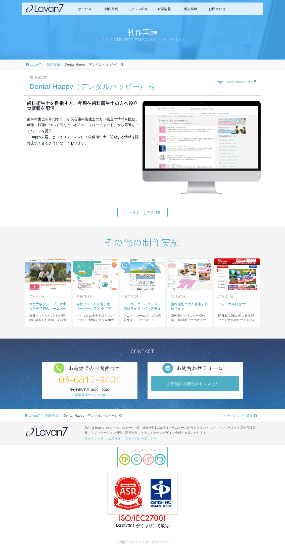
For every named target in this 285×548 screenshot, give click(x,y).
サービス (85, 9)
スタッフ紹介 (138, 9)
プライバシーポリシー (140, 438)
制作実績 (111, 9)
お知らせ (114, 438)
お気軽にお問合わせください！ (195, 383)
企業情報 (164, 9)
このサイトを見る (142, 213)
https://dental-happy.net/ (234, 82)
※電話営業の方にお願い (89, 395)
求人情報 (191, 9)
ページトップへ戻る (238, 416)
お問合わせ (217, 9)
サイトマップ (94, 438)
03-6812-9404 (90, 379)
